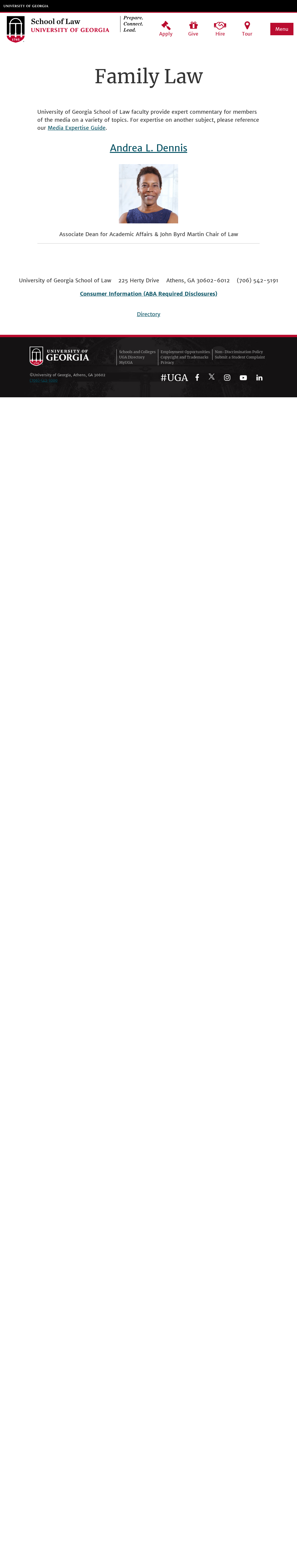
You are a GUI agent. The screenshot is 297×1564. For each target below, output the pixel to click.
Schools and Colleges (137, 352)
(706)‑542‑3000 (44, 380)
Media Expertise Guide (77, 127)
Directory (148, 314)
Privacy (167, 362)
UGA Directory (132, 357)
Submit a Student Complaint (240, 357)
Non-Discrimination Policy (239, 352)
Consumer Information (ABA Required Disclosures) (148, 293)
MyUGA (125, 362)
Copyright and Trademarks (184, 357)
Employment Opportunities (185, 352)
